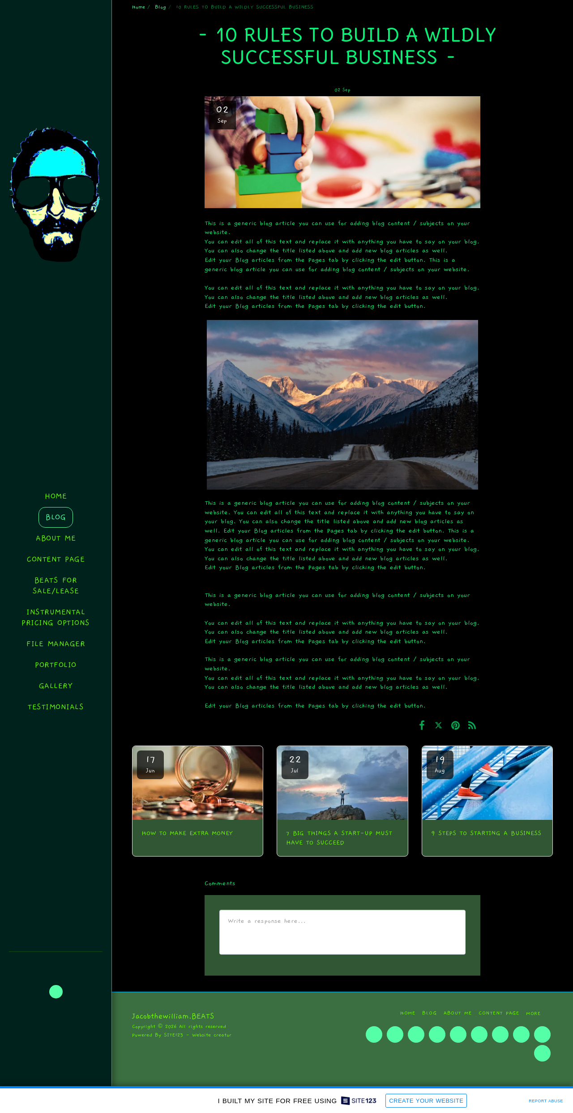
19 (440, 764)
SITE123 (173, 1035)
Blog (160, 7)
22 (295, 764)
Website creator (211, 1035)
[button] (56, 991)
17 (150, 764)
